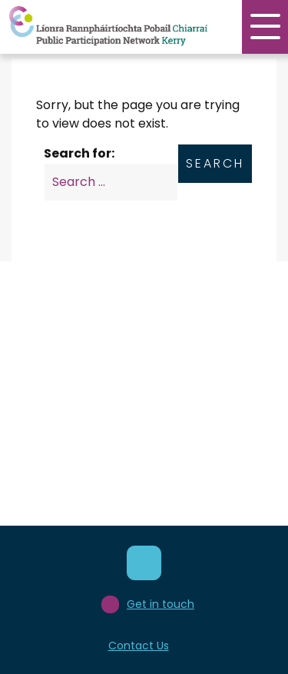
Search (215, 163)
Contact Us (138, 645)
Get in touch (147, 604)
